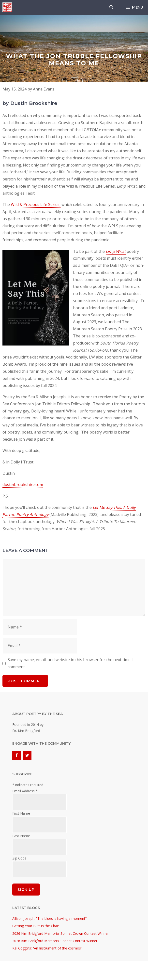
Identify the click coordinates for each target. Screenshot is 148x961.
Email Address (25, 791)
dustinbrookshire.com (22, 484)
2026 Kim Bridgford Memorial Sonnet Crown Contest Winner (60, 933)
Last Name (21, 835)
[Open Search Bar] (111, 7)
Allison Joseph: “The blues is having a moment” (49, 918)
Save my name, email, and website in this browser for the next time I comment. (70, 663)
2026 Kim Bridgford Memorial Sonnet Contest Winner (54, 940)
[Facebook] (16, 755)
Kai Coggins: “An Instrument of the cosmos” (47, 948)
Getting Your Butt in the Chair (35, 925)
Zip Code (19, 858)
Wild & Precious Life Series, (35, 204)
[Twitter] (27, 755)
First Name (21, 813)
